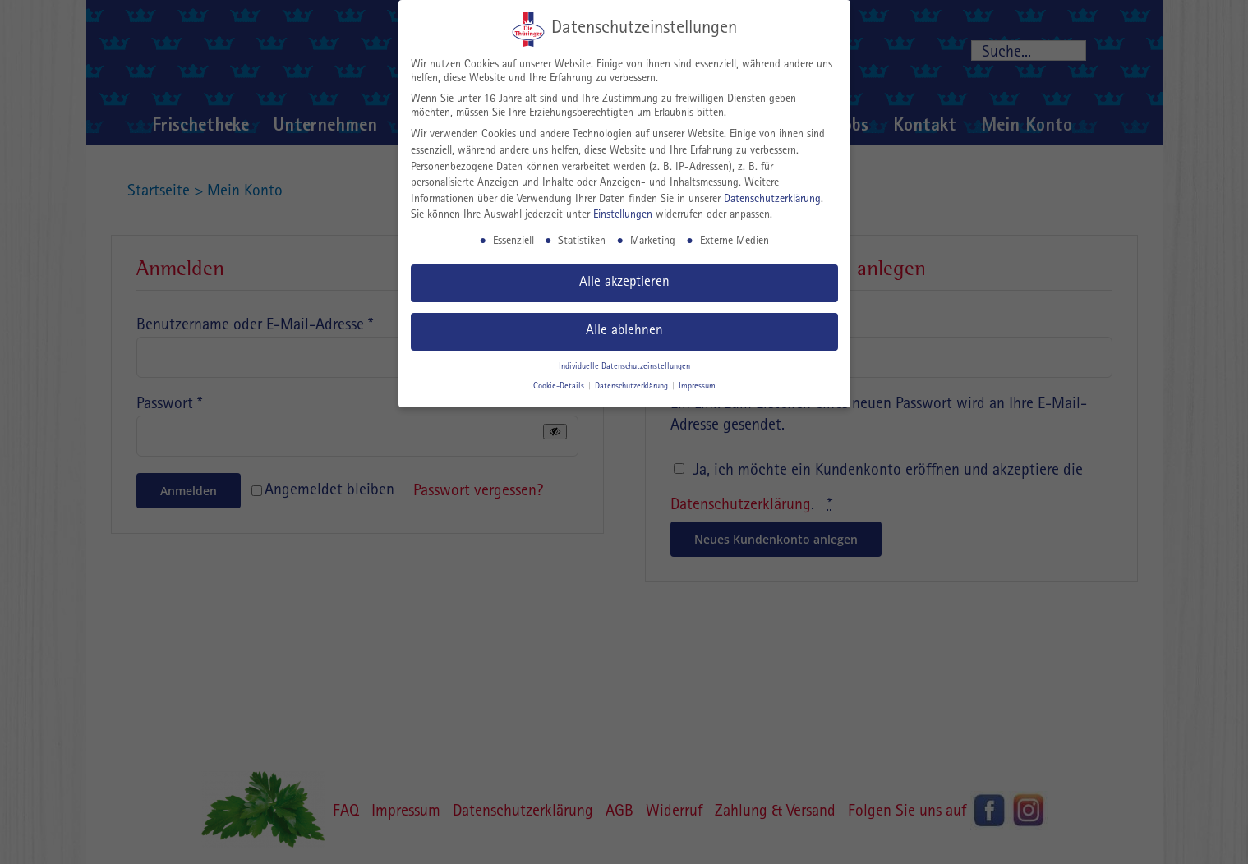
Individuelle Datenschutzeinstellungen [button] (624, 367)
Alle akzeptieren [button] (624, 283)
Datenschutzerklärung (772, 199)
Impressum (697, 387)
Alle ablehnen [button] (624, 331)
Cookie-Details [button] (560, 387)
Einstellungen (622, 215)
